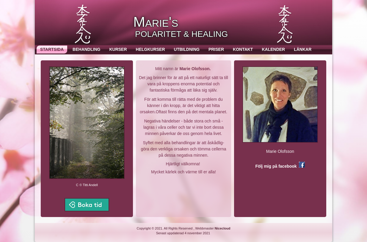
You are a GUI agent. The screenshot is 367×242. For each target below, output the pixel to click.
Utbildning (187, 49)
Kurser (118, 49)
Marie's (155, 22)
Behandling (86, 49)
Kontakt (243, 49)
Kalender (273, 49)
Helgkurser (150, 49)
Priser (216, 49)
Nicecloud (222, 228)
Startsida (52, 49)
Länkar (302, 49)
